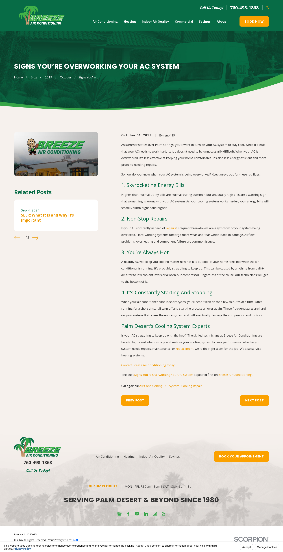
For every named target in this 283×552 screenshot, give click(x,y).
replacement (184, 348)
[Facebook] (128, 514)
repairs (171, 228)
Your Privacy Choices (63, 540)
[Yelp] (163, 514)
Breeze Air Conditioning (235, 375)
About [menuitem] (221, 21)
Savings (174, 456)
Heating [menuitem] (130, 21)
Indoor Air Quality (152, 456)
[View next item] (35, 238)
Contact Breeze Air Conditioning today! (148, 365)
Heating (129, 456)
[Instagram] (155, 514)
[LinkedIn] (146, 514)
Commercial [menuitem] (184, 21)
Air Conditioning (150, 386)
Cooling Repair (191, 386)
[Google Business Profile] (119, 514)
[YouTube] (137, 514)
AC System (172, 386)
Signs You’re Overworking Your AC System (163, 375)
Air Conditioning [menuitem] (105, 21)
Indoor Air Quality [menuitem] (155, 21)
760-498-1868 (244, 7)
